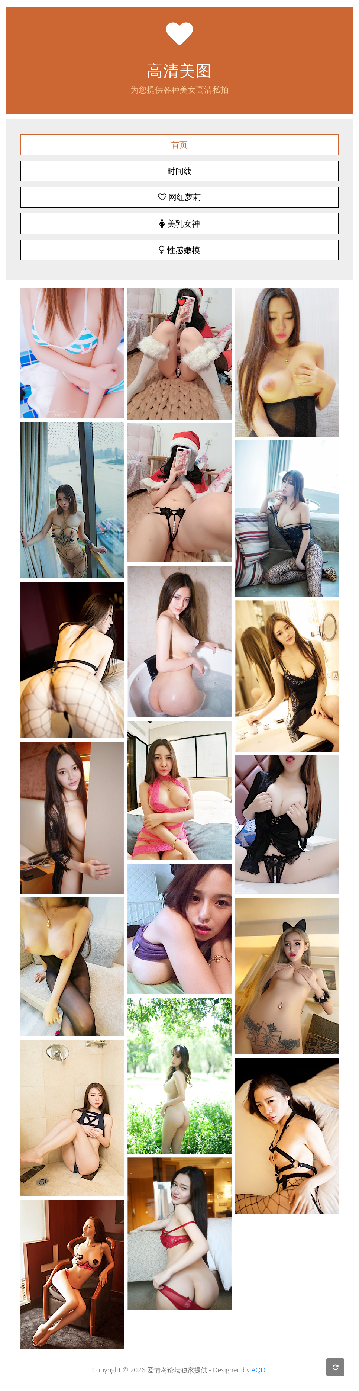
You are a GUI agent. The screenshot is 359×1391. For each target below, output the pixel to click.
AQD (258, 1369)
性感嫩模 (179, 250)
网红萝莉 (179, 197)
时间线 (179, 171)
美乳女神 (179, 223)
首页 (179, 144)
